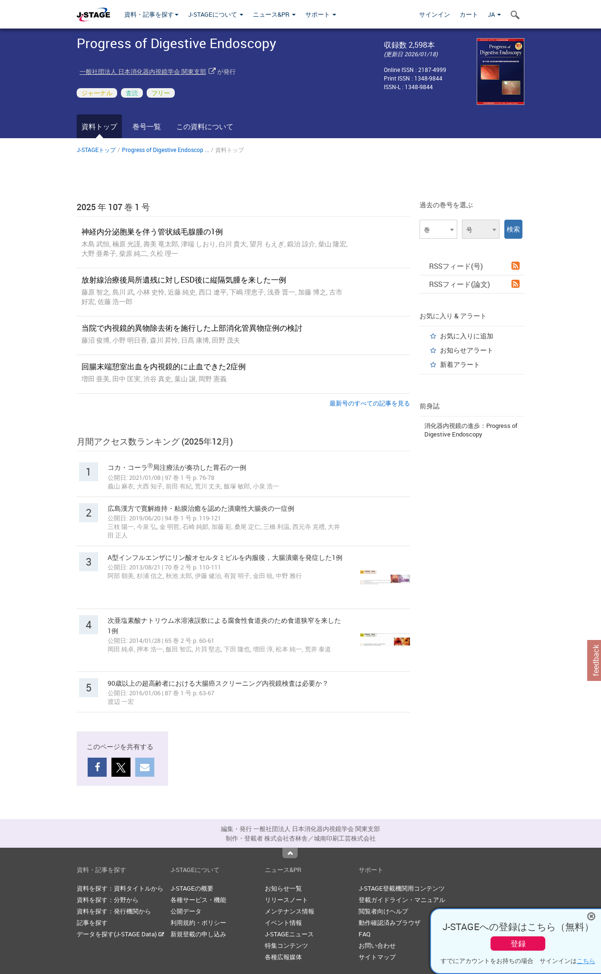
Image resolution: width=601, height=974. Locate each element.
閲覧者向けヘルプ (383, 911)
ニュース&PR (274, 14)
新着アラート (460, 364)
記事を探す (92, 922)
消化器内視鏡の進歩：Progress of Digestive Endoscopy (470, 429)
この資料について (204, 126)
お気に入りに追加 (466, 335)
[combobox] (438, 229)
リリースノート (286, 899)
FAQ (365, 934)
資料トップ (99, 126)
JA (494, 14)
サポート (320, 14)
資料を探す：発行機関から (114, 911)
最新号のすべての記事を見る (370, 403)
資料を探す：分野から (108, 899)
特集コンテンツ (286, 945)
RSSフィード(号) (474, 266)
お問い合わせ (377, 945)
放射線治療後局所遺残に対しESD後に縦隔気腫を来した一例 (183, 279)
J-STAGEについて (215, 14)
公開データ (185, 911)
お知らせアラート (466, 350)
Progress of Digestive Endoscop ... (165, 149)
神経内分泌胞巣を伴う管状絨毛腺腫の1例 (152, 231)
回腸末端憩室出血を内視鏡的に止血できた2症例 (163, 366)
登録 (518, 943)
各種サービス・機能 (198, 899)
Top (290, 853)
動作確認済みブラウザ (390, 922)
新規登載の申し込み (198, 934)
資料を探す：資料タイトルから (120, 888)
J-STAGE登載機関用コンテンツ (402, 888)
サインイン (434, 14)
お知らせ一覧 (283, 888)
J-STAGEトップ (96, 149)
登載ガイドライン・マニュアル (402, 899)
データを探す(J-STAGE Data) (120, 934)
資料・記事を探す (151, 14)
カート (469, 14)
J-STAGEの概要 (191, 888)
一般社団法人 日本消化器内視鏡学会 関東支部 (143, 71)
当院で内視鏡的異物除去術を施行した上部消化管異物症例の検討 (191, 328)
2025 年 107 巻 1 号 (113, 207)
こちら (586, 960)
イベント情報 (283, 922)
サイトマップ (377, 957)
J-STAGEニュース (289, 934)
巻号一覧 (146, 126)
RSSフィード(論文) (474, 284)
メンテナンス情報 (289, 911)
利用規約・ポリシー (198, 922)
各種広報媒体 (283, 957)
